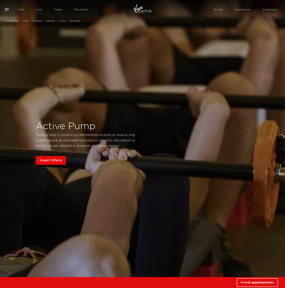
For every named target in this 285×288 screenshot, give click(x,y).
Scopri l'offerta (51, 160)
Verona (37, 20)
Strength (74, 20)
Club (21, 9)
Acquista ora (242, 9)
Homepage (12, 20)
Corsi (39, 9)
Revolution (81, 9)
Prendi (257, 282)
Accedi (218, 9)
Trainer (58, 9)
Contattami (269, 9)
